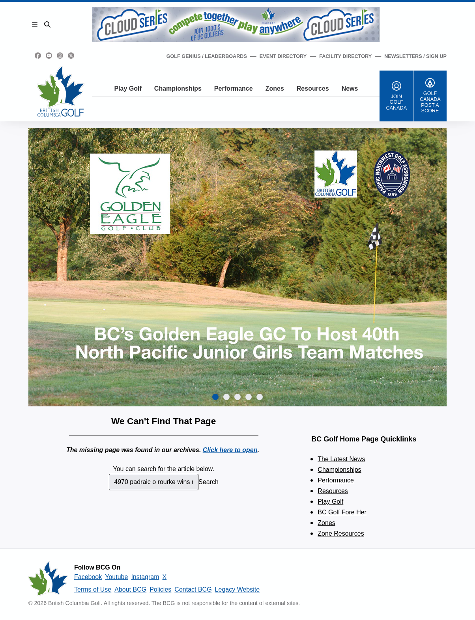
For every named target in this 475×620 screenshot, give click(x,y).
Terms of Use (92, 589)
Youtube (116, 576)
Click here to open (230, 450)
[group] (237, 267)
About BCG (130, 589)
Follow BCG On (97, 567)
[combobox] (154, 482)
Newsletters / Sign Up (415, 56)
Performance (233, 88)
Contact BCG (192, 589)
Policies (160, 589)
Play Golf (127, 88)
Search (208, 481)
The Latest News (341, 459)
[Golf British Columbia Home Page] (60, 91)
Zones (275, 88)
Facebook (88, 576)
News (350, 88)
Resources (313, 88)
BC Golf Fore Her (342, 512)
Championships (178, 88)
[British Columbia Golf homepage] (48, 578)
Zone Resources (341, 533)
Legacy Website (237, 589)
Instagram (145, 576)
